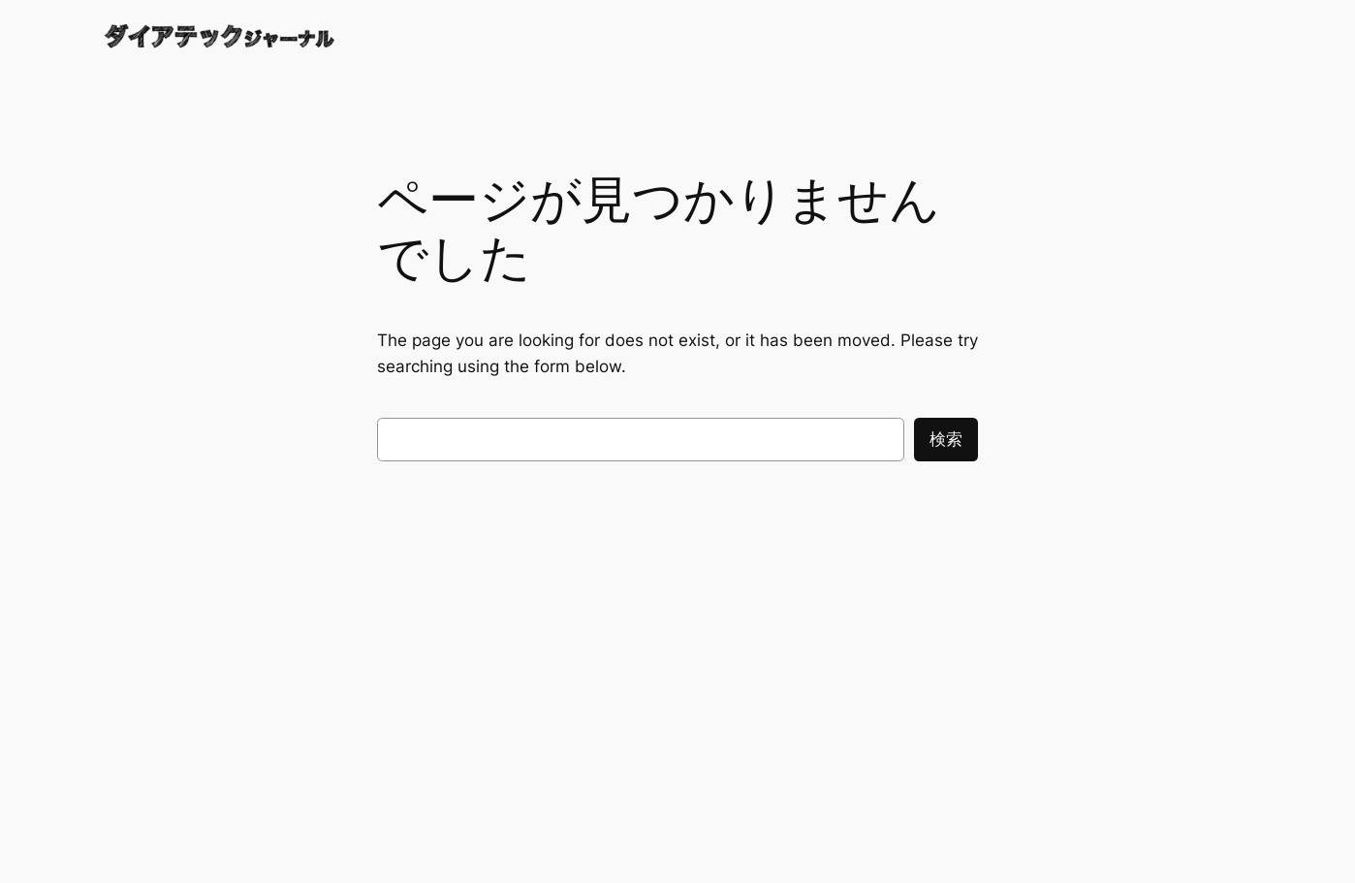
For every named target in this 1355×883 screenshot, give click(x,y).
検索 (946, 439)
